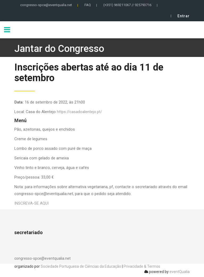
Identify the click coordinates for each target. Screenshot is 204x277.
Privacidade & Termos (142, 266)
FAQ (87, 5)
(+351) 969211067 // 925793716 (127, 5)
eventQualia (179, 272)
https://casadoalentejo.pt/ (79, 111)
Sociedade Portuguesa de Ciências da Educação (81, 266)
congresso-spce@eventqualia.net (46, 5)
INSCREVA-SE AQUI (31, 203)
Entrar (183, 16)
